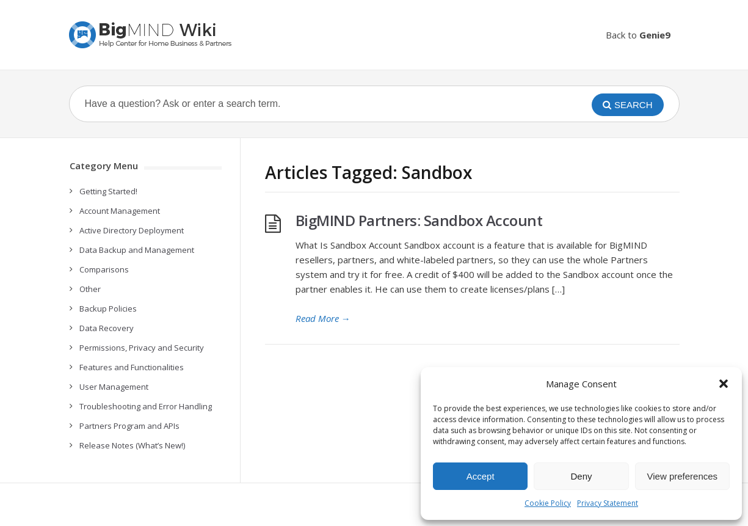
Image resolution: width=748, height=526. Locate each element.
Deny (581, 476)
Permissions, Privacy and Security (141, 347)
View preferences (682, 476)
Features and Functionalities (131, 367)
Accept (481, 476)
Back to (638, 35)
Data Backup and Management (136, 249)
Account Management (119, 210)
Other (90, 288)
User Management (113, 386)
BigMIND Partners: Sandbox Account (419, 220)
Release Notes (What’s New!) (132, 445)
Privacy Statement (607, 503)
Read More (323, 318)
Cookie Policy (548, 503)
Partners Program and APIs (129, 425)
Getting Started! (108, 191)
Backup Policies (108, 308)
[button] (723, 384)
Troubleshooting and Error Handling (145, 406)
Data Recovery (106, 328)
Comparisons (104, 269)
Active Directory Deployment (131, 230)
